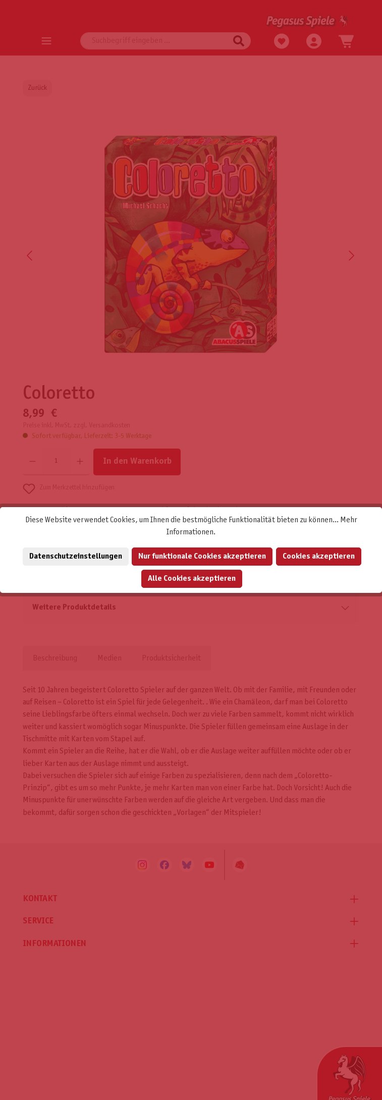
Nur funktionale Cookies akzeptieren (202, 556)
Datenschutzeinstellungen (75, 556)
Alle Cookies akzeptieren (192, 578)
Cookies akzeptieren (319, 556)
